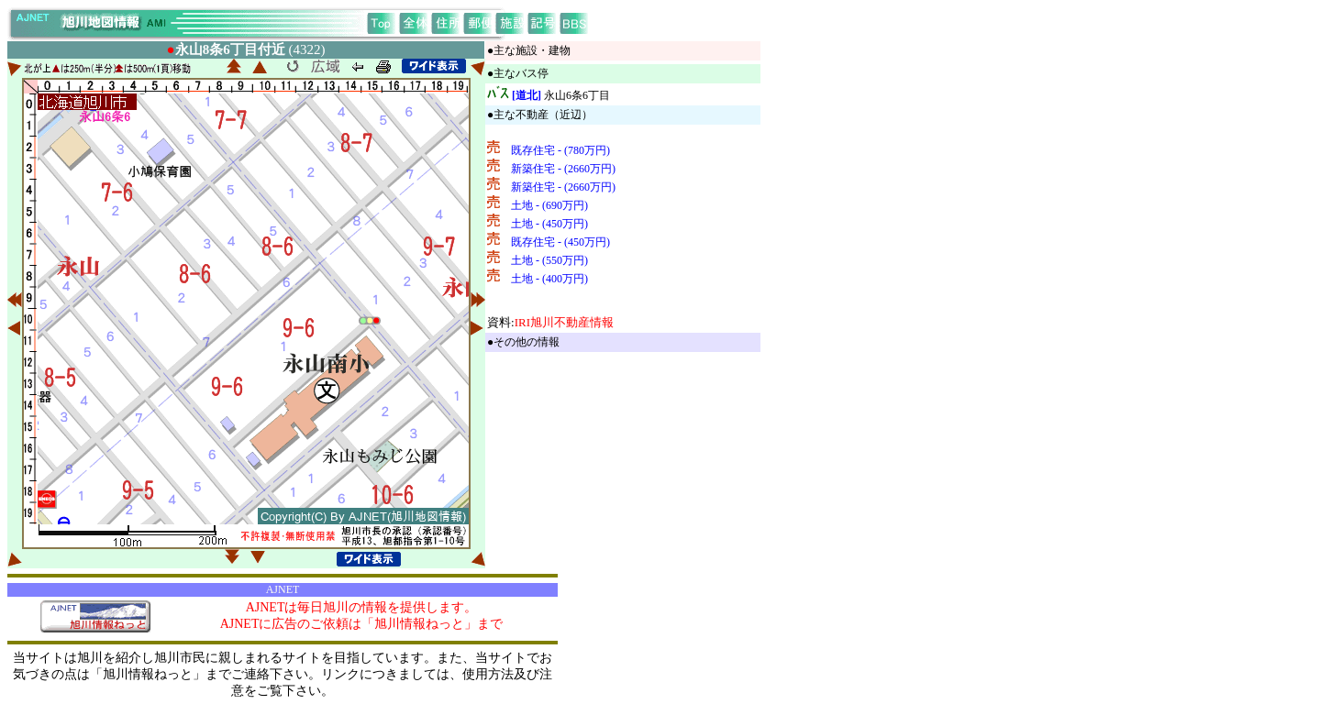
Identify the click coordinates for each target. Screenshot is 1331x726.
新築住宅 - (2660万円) (563, 168)
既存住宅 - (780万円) (560, 150)
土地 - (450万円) (549, 223)
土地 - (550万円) (549, 260)
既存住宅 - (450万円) (560, 242)
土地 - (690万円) (549, 205)
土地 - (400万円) (549, 278)
